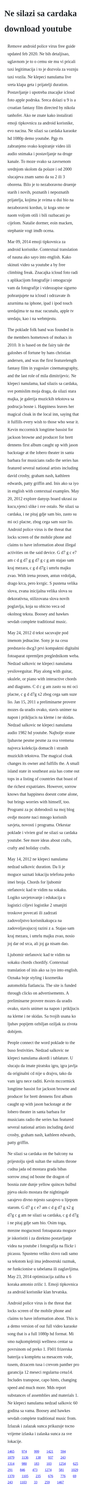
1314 (10, 1463)
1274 (48, 1470)
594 (63, 1451)
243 (63, 1457)
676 (50, 1476)
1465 (10, 1451)
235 (38, 1476)
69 (74, 1476)
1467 (60, 1482)
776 (63, 1476)
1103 (23, 1482)
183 (36, 1463)
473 (34, 1470)
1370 (10, 1476)
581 (61, 1470)
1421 (49, 1451)
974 (24, 1451)
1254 (62, 1463)
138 (38, 1457)
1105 (25, 1476)
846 (22, 1470)
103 (49, 1463)
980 (24, 1463)
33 (35, 1482)
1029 (74, 1470)
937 (50, 1457)
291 (10, 1470)
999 (36, 1451)
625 (75, 1463)
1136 (25, 1457)
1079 (10, 1457)
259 (47, 1482)
